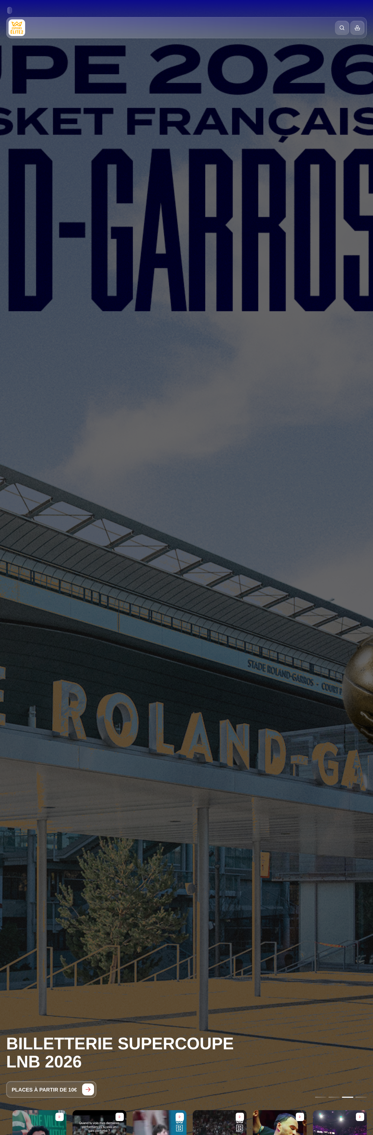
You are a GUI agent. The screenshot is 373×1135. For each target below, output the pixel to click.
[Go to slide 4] (361, 1097)
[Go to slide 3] (347, 1097)
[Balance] (357, 28)
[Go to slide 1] (320, 1097)
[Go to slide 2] (334, 1097)
